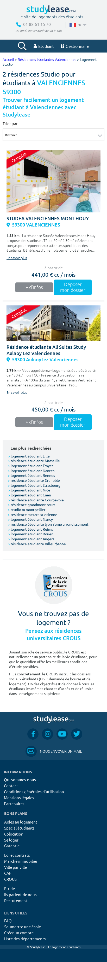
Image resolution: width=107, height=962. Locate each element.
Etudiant (44, 46)
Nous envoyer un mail (54, 751)
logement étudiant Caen (29, 494)
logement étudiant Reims (30, 529)
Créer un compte (19, 932)
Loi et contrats (17, 855)
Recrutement (15, 900)
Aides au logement (20, 821)
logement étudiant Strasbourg (34, 485)
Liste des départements (25, 938)
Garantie (12, 845)
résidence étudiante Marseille (34, 460)
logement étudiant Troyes (30, 465)
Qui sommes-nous (20, 779)
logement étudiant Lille (29, 456)
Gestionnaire (75, 46)
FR (77, 24)
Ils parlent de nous (20, 894)
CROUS (10, 879)
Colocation (13, 833)
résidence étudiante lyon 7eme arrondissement (48, 524)
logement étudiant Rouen (30, 533)
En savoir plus (17, 258)
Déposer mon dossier (72, 287)
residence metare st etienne (32, 514)
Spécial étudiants (19, 827)
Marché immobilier (20, 861)
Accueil (8, 59)
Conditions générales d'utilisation (34, 791)
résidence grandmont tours (31, 504)
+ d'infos (34, 287)
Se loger (11, 839)
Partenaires (14, 803)
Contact (11, 785)
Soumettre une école (22, 926)
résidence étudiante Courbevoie (36, 499)
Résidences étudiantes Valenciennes (47, 59)
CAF (7, 873)
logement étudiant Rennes (31, 475)
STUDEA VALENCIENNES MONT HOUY (48, 219)
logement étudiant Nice (29, 490)
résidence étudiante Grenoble (34, 480)
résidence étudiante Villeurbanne (37, 543)
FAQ (8, 920)
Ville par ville (15, 867)
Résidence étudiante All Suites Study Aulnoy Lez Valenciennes (46, 350)
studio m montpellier (26, 509)
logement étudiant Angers (31, 538)
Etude (9, 888)
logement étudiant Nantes (31, 470)
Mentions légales (19, 797)
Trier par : (11, 123)
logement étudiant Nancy (30, 519)
